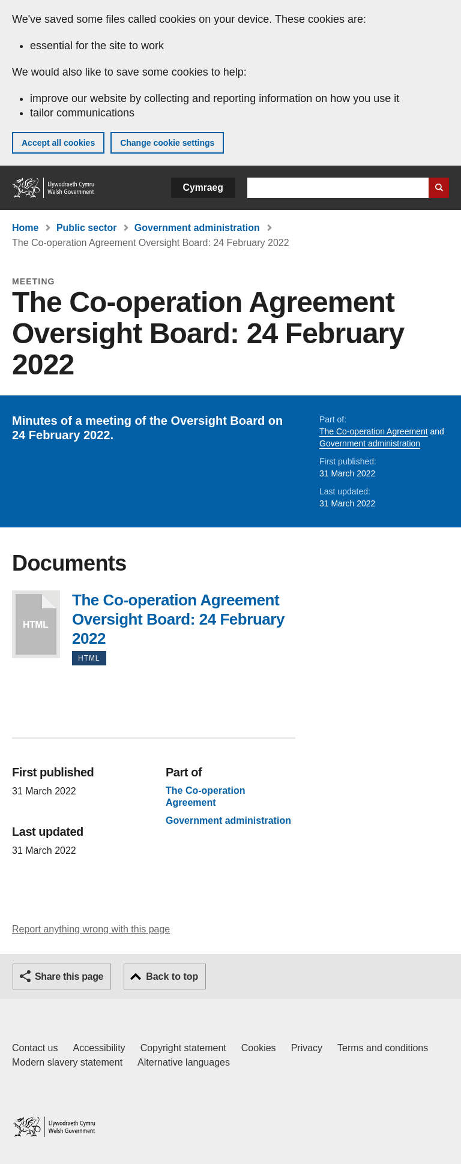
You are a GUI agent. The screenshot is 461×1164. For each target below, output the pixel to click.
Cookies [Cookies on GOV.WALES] (258, 1048)
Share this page (69, 976)
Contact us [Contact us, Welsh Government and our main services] (35, 1048)
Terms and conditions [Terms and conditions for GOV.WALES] (382, 1048)
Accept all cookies (58, 143)
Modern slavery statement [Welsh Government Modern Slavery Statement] (67, 1062)
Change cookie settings (167, 143)
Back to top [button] (172, 976)
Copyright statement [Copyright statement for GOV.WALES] (183, 1048)
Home (25, 228)
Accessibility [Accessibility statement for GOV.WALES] (99, 1048)
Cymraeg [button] (203, 187)
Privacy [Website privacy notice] (306, 1048)
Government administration (197, 228)
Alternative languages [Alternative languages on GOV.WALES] (183, 1062)
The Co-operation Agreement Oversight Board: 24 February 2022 (36, 624)
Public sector (86, 228)
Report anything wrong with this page (91, 929)
